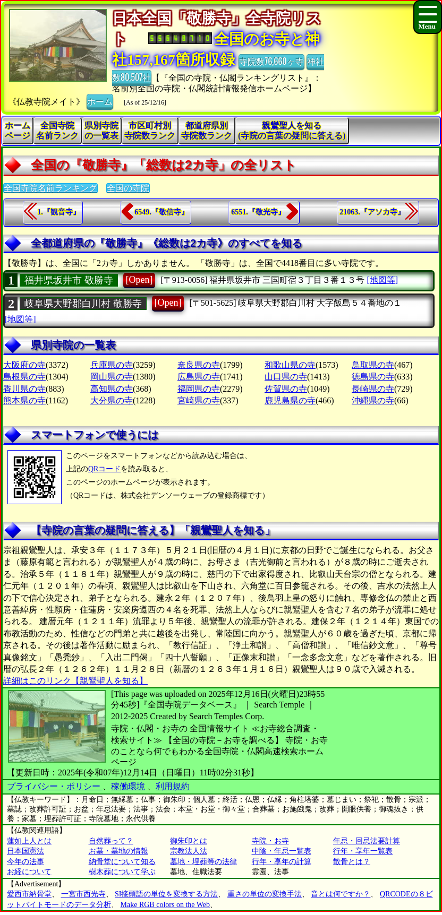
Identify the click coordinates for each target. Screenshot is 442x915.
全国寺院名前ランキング (50, 188)
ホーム (100, 100)
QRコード (104, 469)
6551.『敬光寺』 (258, 212)
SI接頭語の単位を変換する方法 (166, 894)
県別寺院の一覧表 (101, 130)
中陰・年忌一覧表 (281, 851)
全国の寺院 (128, 188)
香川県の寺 (24, 388)
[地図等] (382, 279)
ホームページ (17, 130)
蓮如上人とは (29, 841)
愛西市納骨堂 (29, 894)
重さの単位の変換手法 (264, 894)
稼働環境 (128, 786)
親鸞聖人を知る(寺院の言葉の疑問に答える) (292, 130)
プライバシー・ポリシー (55, 786)
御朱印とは (188, 841)
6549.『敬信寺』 (161, 212)
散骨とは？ (351, 862)
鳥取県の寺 (373, 364)
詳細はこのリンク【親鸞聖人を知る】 (75, 680)
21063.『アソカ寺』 (372, 212)
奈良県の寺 (198, 364)
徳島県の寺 (373, 376)
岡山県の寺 (111, 376)
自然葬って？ (111, 841)
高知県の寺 (111, 388)
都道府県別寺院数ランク (206, 130)
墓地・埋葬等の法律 (203, 862)
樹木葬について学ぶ (122, 872)
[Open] (139, 279)
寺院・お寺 (270, 841)
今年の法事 (25, 862)
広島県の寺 (198, 376)
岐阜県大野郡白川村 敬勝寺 (83, 303)
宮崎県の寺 (198, 400)
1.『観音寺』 (58, 212)
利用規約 (173, 786)
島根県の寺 (24, 376)
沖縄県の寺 (373, 400)
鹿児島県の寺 (290, 400)
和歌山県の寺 (290, 364)
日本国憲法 (25, 851)
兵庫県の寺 (111, 364)
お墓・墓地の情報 (118, 851)
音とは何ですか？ (340, 894)
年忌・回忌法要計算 (366, 841)
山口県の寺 (286, 376)
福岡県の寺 (198, 388)
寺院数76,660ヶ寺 (271, 61)
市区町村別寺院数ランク (149, 130)
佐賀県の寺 (286, 388)
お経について (29, 872)
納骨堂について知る (122, 862)
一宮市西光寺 (83, 894)
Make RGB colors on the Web (165, 905)
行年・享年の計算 (281, 862)
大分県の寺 (111, 400)
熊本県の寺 (24, 400)
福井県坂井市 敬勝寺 (68, 280)
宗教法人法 (188, 851)
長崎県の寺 (373, 388)
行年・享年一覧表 (363, 851)
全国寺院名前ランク (57, 130)
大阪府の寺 (24, 364)
